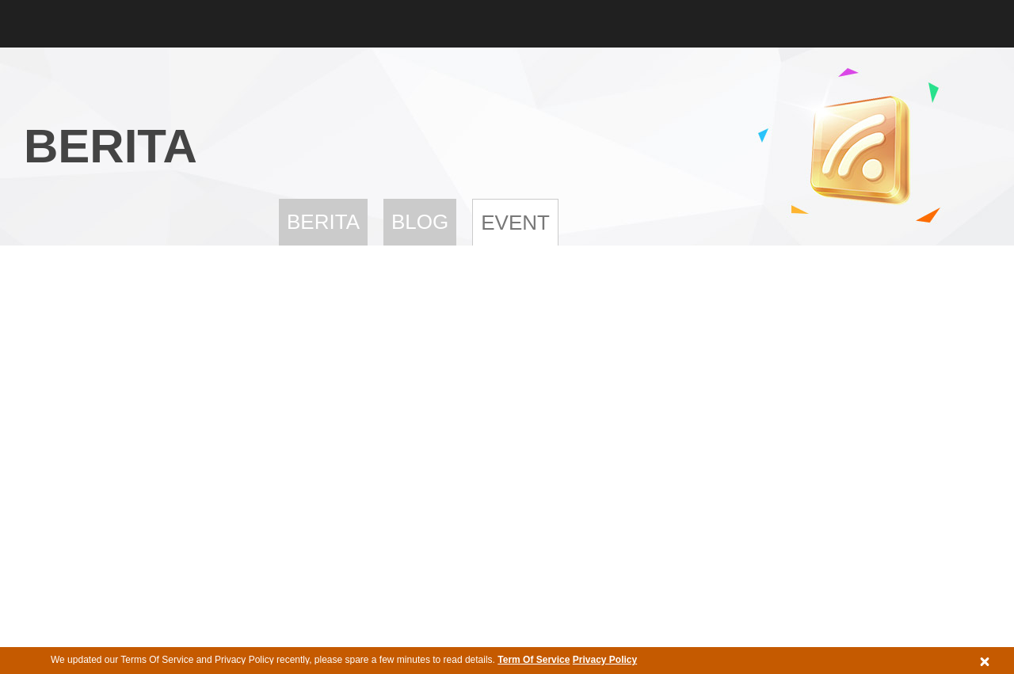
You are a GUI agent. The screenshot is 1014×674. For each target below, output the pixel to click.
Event (515, 222)
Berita (323, 222)
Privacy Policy (605, 659)
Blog (419, 222)
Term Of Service (533, 659)
